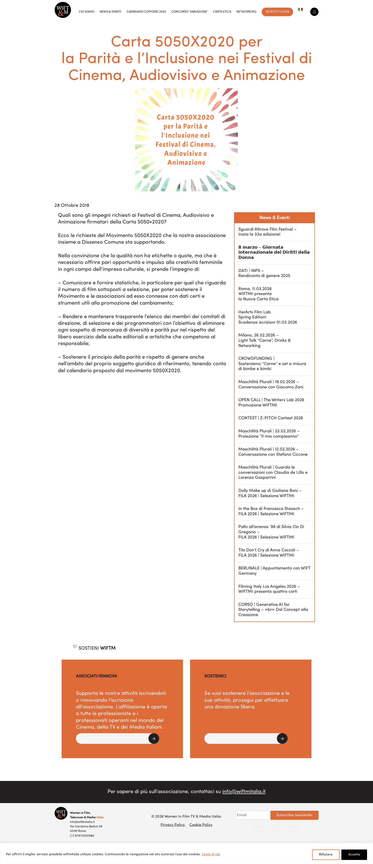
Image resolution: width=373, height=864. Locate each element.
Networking (246, 11)
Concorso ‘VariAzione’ (189, 11)
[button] (117, 738)
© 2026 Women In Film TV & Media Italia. (186, 817)
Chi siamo (86, 11)
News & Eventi (110, 11)
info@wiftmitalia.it (243, 792)
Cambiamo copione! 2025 (146, 11)
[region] (186, 853)
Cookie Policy (200, 825)
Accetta (354, 854)
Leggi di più (211, 854)
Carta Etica (222, 11)
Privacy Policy (173, 825)
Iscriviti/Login (277, 11)
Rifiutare (326, 854)
